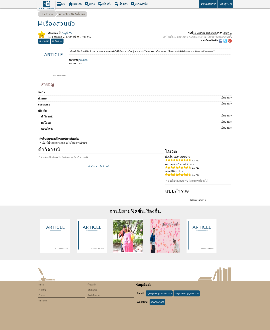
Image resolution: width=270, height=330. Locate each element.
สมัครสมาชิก (208, 4)
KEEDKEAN (46, 8)
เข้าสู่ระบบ (225, 4)
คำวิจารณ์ (136, 116)
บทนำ (41, 92)
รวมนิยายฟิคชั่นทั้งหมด (72, 15)
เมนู (61, 4)
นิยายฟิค (43, 300)
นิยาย (90, 4)
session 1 (135, 104)
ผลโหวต (136, 122)
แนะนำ (44, 42)
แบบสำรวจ (136, 128)
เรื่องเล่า (121, 4)
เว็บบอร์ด (91, 284)
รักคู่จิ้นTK (65, 33)
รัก (80, 60)
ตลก (85, 60)
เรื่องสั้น (104, 4)
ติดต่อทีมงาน (93, 295)
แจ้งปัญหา (92, 290)
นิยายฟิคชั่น (139, 4)
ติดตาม (57, 42)
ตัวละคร (135, 98)
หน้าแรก (47, 15)
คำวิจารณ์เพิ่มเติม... (101, 166)
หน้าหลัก (75, 4)
